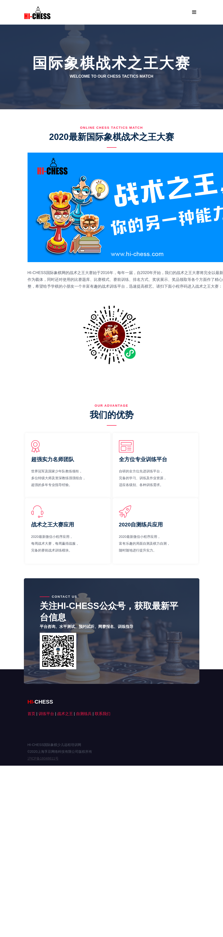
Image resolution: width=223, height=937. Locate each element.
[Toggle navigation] (194, 12)
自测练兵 (84, 714)
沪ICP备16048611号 (43, 758)
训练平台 (46, 714)
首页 (31, 714)
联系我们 (102, 714)
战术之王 (65, 714)
